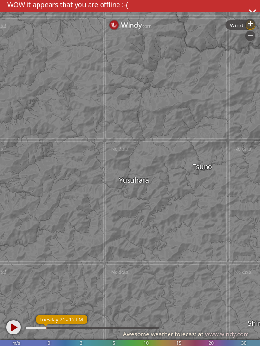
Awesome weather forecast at (186, 334)
